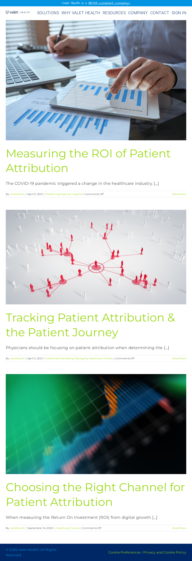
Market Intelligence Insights (63, 194)
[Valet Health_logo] (18, 12)
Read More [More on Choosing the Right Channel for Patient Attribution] (179, 528)
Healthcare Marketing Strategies (66, 358)
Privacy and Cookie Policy (164, 552)
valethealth (17, 194)
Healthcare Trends (101, 358)
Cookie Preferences (124, 552)
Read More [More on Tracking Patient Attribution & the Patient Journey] (179, 358)
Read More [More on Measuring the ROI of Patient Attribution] (179, 194)
